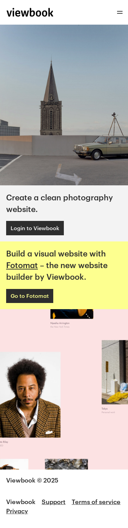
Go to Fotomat (30, 295)
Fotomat (22, 265)
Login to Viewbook (35, 228)
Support (54, 501)
